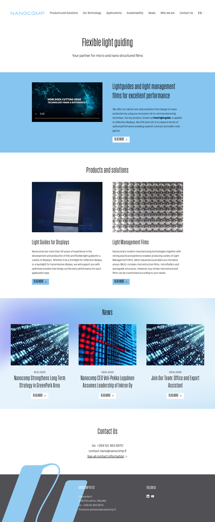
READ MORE (38, 395)
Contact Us (186, 13)
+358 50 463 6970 (110, 446)
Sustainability (135, 13)
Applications (114, 13)
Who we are (167, 13)
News (151, 13)
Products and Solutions (64, 13)
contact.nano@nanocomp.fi (107, 451)
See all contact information (105, 456)
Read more (119, 139)
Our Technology (92, 13)
